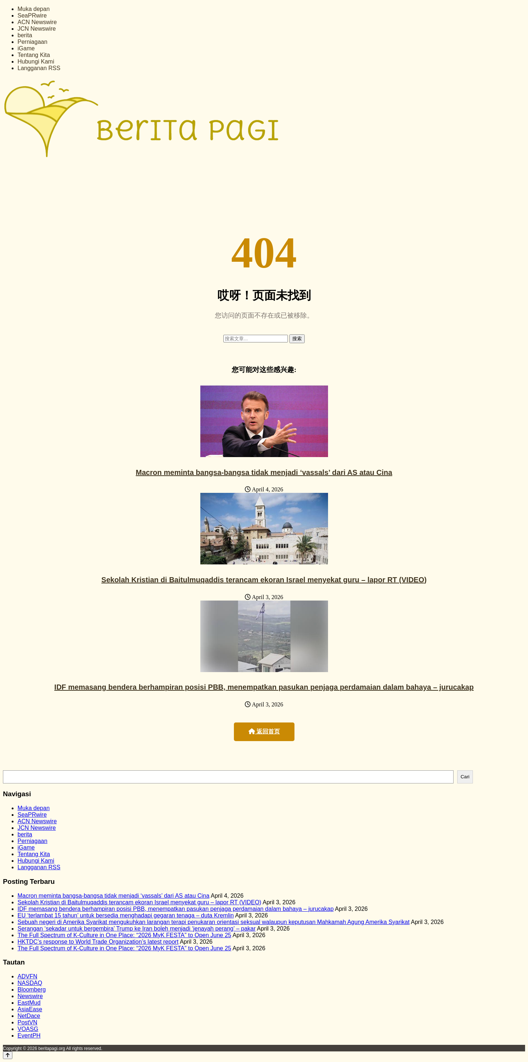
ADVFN (27, 976)
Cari (464, 776)
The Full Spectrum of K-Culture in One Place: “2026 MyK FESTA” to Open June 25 (124, 935)
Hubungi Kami (36, 61)
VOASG (28, 1029)
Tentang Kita (34, 55)
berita (25, 35)
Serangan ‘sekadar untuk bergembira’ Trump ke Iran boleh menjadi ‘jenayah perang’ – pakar (137, 928)
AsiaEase (30, 1009)
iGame (26, 48)
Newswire (30, 996)
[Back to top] (7, 1055)
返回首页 (264, 731)
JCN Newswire (37, 29)
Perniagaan (32, 42)
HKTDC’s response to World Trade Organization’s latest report (98, 942)
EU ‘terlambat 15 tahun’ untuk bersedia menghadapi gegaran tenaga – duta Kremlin (126, 915)
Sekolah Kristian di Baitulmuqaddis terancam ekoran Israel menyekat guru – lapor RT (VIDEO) (264, 580)
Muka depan (34, 9)
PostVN (27, 1022)
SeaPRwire (32, 15)
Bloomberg (32, 989)
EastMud (29, 1003)
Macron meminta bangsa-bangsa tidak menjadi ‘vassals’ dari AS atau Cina (264, 472)
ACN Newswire (37, 22)
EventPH (29, 1035)
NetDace (29, 1016)
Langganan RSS (39, 68)
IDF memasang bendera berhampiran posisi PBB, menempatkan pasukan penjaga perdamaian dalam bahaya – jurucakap (264, 687)
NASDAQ (30, 983)
